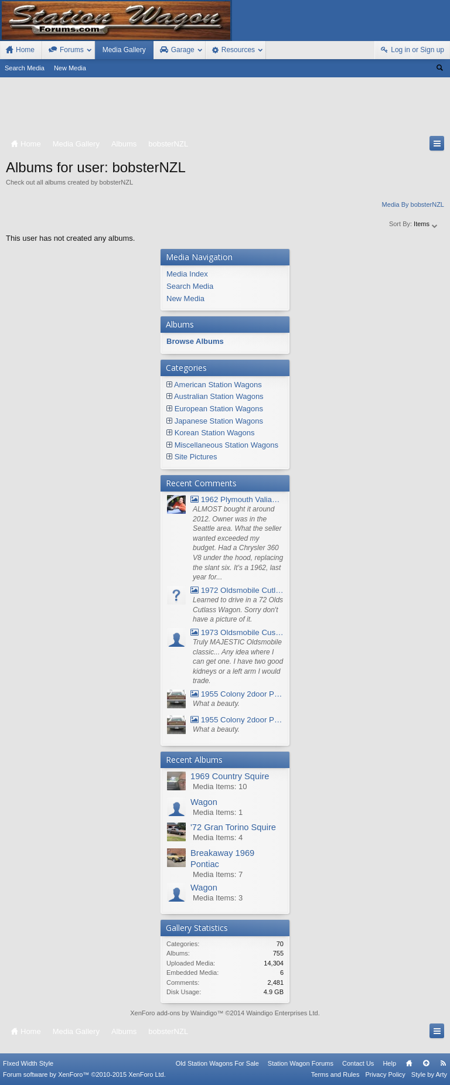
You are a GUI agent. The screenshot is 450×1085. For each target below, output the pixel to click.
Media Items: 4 (218, 837)
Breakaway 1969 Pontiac (222, 858)
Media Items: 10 (220, 786)
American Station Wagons (218, 384)
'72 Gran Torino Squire (233, 827)
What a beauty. (216, 704)
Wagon (203, 802)
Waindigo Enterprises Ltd (282, 1012)
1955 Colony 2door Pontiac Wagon (237, 694)
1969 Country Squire (229, 776)
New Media (70, 67)
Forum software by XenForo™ (84, 1074)
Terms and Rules (335, 1074)
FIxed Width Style (28, 1063)
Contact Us (358, 1063)
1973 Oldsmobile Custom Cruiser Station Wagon (237, 632)
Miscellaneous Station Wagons (226, 445)
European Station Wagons (219, 408)
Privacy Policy (385, 1074)
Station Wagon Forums (300, 1063)
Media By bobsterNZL (413, 204)
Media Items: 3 (218, 897)
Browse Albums (195, 341)
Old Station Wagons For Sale (217, 1063)
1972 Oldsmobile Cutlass (237, 590)
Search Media (25, 67)
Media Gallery (124, 50)
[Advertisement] (225, 109)
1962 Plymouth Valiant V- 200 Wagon (237, 499)
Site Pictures (196, 456)
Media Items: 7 (218, 874)
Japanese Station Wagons (219, 421)
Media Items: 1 (218, 812)
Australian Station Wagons (219, 396)
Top (426, 1063)
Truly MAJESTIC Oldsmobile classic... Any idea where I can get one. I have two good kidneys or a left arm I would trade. (238, 661)
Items (426, 224)
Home (409, 1063)
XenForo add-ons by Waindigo (173, 1012)
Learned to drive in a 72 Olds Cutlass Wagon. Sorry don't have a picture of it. (238, 609)
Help (389, 1063)
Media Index (187, 273)
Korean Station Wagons (215, 432)
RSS (443, 1063)
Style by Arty (429, 1074)
